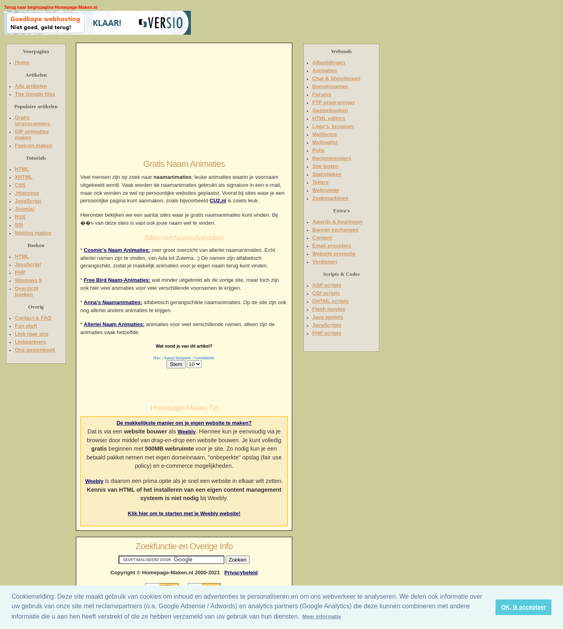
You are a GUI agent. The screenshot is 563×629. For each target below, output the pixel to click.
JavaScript (28, 201)
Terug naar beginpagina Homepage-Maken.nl (50, 7)
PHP (20, 272)
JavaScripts (326, 325)
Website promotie (334, 254)
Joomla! (25, 209)
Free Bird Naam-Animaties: (117, 280)
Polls (318, 150)
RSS (20, 217)
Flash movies (328, 309)
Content (322, 238)
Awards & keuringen (337, 222)
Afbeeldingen (328, 62)
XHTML (24, 177)
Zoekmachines (330, 198)
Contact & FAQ (33, 318)
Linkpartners (30, 342)
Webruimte (325, 190)
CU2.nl (218, 201)
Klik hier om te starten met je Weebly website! (184, 513)
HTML (22, 169)
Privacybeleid (241, 573)
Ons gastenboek (35, 350)
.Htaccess (27, 193)
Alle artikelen (31, 86)
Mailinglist (325, 142)
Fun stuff (26, 326)
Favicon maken (33, 145)
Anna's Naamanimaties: (113, 302)
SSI (19, 225)
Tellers (320, 182)
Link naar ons (32, 334)
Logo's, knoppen (332, 126)
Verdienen (324, 262)
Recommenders (331, 158)
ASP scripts (326, 285)
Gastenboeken (330, 110)
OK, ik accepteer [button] (523, 607)
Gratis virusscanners (32, 121)
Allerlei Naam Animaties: (114, 324)
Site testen (325, 166)
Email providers (331, 246)
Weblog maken (33, 233)
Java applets (327, 317)
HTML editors (328, 118)
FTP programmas (333, 102)
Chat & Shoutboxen (336, 78)
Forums (321, 94)
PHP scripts (326, 333)
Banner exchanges (335, 230)
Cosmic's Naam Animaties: (117, 250)
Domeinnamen (330, 86)
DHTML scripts (330, 301)
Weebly (187, 432)
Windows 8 (28, 280)
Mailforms (324, 134)
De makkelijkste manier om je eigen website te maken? (184, 423)
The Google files (35, 94)
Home (22, 62)
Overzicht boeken (26, 291)
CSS (20, 185)
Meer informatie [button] (321, 616)
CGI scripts (326, 293)
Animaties (324, 70)
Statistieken (326, 174)
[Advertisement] (242, 23)
